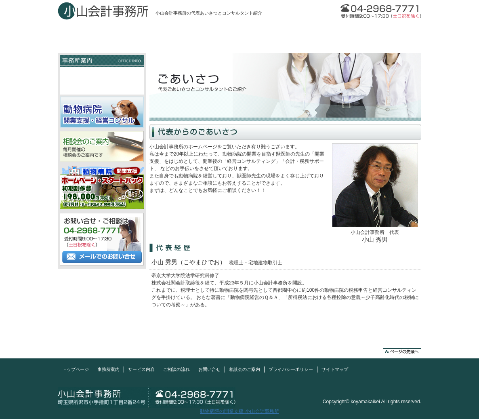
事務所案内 (166, 33)
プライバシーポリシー (291, 369)
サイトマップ (334, 369)
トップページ (94, 33)
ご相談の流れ (312, 33)
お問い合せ (385, 33)
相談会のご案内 (244, 369)
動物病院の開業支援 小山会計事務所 (239, 411)
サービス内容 (239, 33)
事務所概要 (102, 74)
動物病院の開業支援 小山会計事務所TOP (98, 47)
